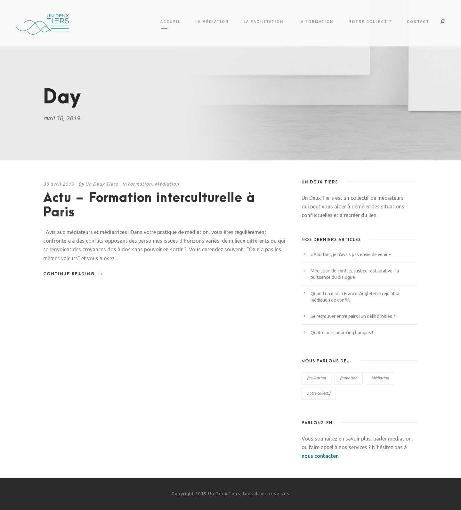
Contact (418, 21)
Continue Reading (73, 274)
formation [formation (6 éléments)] (348, 378)
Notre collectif (370, 21)
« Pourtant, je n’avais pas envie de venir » (351, 254)
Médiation (167, 184)
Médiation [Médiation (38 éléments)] (380, 378)
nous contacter (320, 456)
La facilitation (264, 21)
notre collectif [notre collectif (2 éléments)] (318, 393)
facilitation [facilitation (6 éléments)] (316, 378)
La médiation (212, 21)
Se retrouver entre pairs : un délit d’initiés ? (353, 316)
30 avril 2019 (58, 184)
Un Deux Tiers (101, 184)
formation (140, 184)
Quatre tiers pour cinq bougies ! (342, 332)
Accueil (170, 21)
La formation (316, 21)
